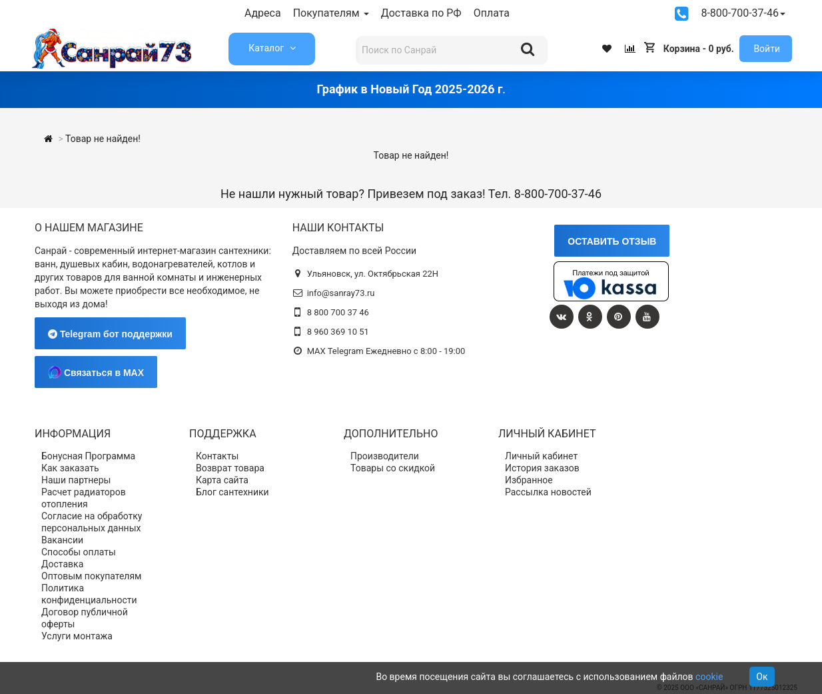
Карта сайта (222, 480)
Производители (384, 456)
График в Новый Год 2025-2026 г (409, 89)
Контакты (217, 456)
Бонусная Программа (88, 456)
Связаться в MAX (96, 372)
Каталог (267, 48)
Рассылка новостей (548, 492)
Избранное (529, 480)
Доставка (62, 564)
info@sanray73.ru (341, 293)
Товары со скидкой (392, 468)
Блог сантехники (232, 492)
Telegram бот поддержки (110, 334)
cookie (709, 676)
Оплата (492, 13)
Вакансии (62, 540)
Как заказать (70, 468)
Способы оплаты (78, 552)
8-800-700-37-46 (743, 13)
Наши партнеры (76, 480)
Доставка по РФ (421, 13)
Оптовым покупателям (91, 576)
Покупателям (331, 13)
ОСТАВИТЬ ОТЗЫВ (612, 241)
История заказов (542, 468)
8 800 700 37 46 (338, 312)
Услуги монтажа (77, 636)
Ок (761, 676)
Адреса (262, 13)
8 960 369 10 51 (338, 332)
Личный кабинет (541, 456)
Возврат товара (230, 468)
